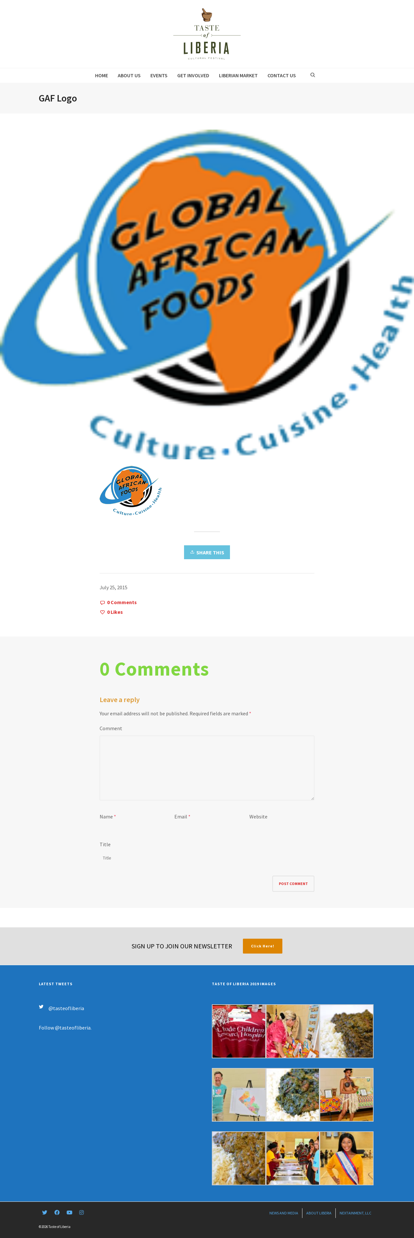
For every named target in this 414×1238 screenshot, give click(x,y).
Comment (111, 728)
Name (106, 816)
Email (180, 816)
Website (258, 816)
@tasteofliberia (66, 1008)
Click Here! (262, 946)
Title (105, 844)
